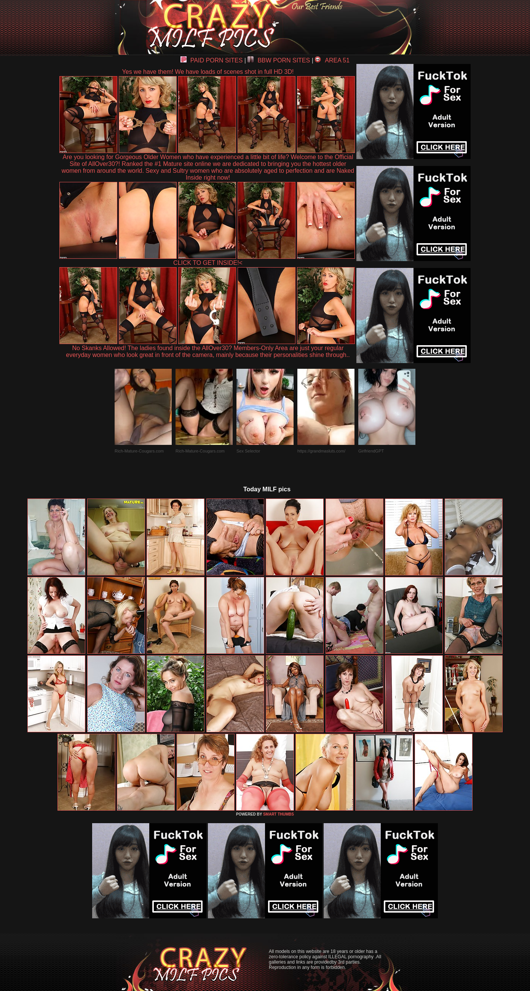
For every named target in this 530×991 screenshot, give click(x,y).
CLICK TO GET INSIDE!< (208, 263)
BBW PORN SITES (278, 60)
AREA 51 (332, 60)
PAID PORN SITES (211, 60)
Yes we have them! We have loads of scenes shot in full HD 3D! (208, 72)
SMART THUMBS (278, 814)
